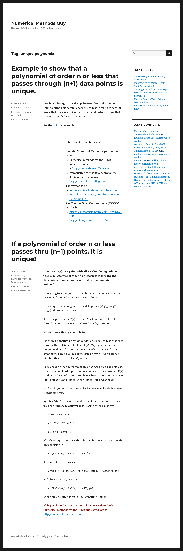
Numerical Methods (21, 107)
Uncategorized (19, 282)
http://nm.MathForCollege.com (91, 168)
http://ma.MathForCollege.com (88, 181)
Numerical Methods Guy (38, 23)
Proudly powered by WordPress (54, 536)
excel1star (139, 167)
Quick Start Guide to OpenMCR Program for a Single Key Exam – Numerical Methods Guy (151, 147)
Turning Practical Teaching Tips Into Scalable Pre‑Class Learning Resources (150, 92)
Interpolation (17, 112)
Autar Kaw (139, 160)
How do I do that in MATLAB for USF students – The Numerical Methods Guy (152, 176)
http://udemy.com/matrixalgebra (89, 220)
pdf (55, 125)
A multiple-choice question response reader (152, 137)
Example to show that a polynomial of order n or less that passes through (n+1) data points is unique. (67, 80)
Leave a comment (20, 119)
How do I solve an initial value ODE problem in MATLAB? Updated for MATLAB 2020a (153, 183)
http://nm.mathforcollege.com (62, 514)
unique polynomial (20, 286)
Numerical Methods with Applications (93, 190)
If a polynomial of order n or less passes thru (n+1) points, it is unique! (63, 251)
